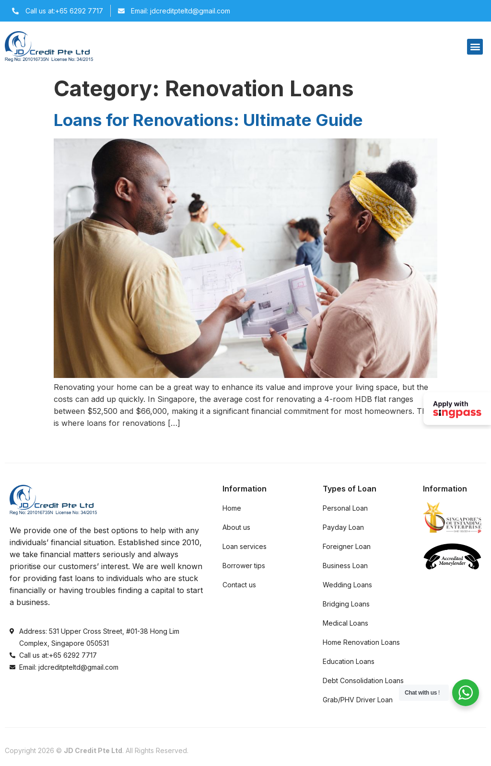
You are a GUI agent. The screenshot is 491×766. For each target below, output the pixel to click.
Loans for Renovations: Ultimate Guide (208, 120)
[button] (475, 47)
